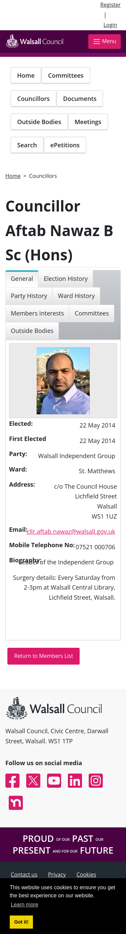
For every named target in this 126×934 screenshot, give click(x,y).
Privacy (57, 874)
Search (27, 145)
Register (110, 4)
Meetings (88, 122)
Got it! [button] (21, 922)
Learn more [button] (24, 904)
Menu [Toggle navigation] (104, 41)
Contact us (24, 874)
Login (110, 25)
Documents (79, 99)
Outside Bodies (39, 122)
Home (26, 75)
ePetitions (65, 145)
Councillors (33, 99)
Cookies (86, 874)
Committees (66, 75)
